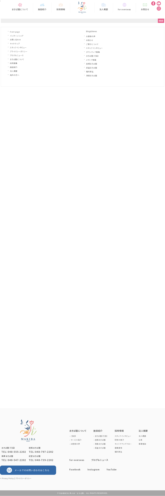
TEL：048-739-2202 (41, 460)
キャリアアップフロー (123, 444)
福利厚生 (90, 71)
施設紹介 (42, 7)
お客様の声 (90, 36)
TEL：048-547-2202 (13, 460)
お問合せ (145, 7)
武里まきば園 (91, 67)
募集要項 (118, 448)
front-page (15, 31)
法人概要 (104, 7)
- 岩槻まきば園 (99, 440)
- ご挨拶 (72, 436)
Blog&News (91, 31)
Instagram (93, 469)
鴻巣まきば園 (91, 75)
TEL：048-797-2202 (41, 451)
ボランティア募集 (93, 52)
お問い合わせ (15, 39)
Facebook (75, 469)
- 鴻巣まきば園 (99, 444)
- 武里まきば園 (99, 448)
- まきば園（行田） (100, 436)
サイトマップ (15, 43)
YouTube (112, 469)
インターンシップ (16, 35)
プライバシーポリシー (19, 51)
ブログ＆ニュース (17, 55)
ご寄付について (92, 44)
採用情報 (61, 7)
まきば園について (20, 7)
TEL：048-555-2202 (13, 451)
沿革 (140, 440)
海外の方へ (14, 75)
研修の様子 (119, 440)
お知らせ (89, 40)
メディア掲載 (91, 60)
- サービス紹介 (75, 440)
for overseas (124, 7)
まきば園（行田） (92, 56)
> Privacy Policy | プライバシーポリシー (15, 478)
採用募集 (13, 63)
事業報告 (142, 444)
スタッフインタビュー (18, 47)
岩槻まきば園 (91, 63)
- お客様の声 (74, 444)
